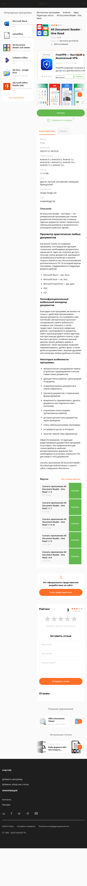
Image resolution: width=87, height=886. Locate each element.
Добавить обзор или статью (15, 784)
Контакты (6, 799)
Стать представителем (61, 592)
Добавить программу (12, 779)
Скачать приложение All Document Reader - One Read (54, 489)
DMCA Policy (8, 826)
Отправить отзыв (60, 681)
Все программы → (17, 97)
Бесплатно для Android (69, 41)
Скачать (61, 113)
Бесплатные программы (48, 12)
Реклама (6, 804)
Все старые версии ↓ (71, 479)
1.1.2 (56, 37)
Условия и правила (26, 826)
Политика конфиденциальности (53, 826)
